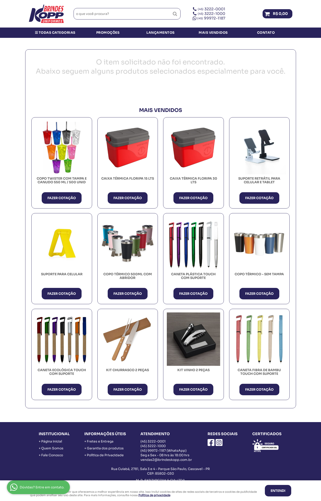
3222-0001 (211, 9)
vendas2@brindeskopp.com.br (166, 460)
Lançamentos (160, 33)
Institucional (54, 433)
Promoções (108, 33)
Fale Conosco (52, 455)
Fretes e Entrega (100, 441)
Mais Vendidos (213, 33)
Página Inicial (51, 441)
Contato (266, 33)
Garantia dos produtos (105, 448)
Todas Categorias (55, 33)
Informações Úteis (105, 433)
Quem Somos (52, 448)
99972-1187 (211, 18)
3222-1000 (211, 13)
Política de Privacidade (105, 455)
